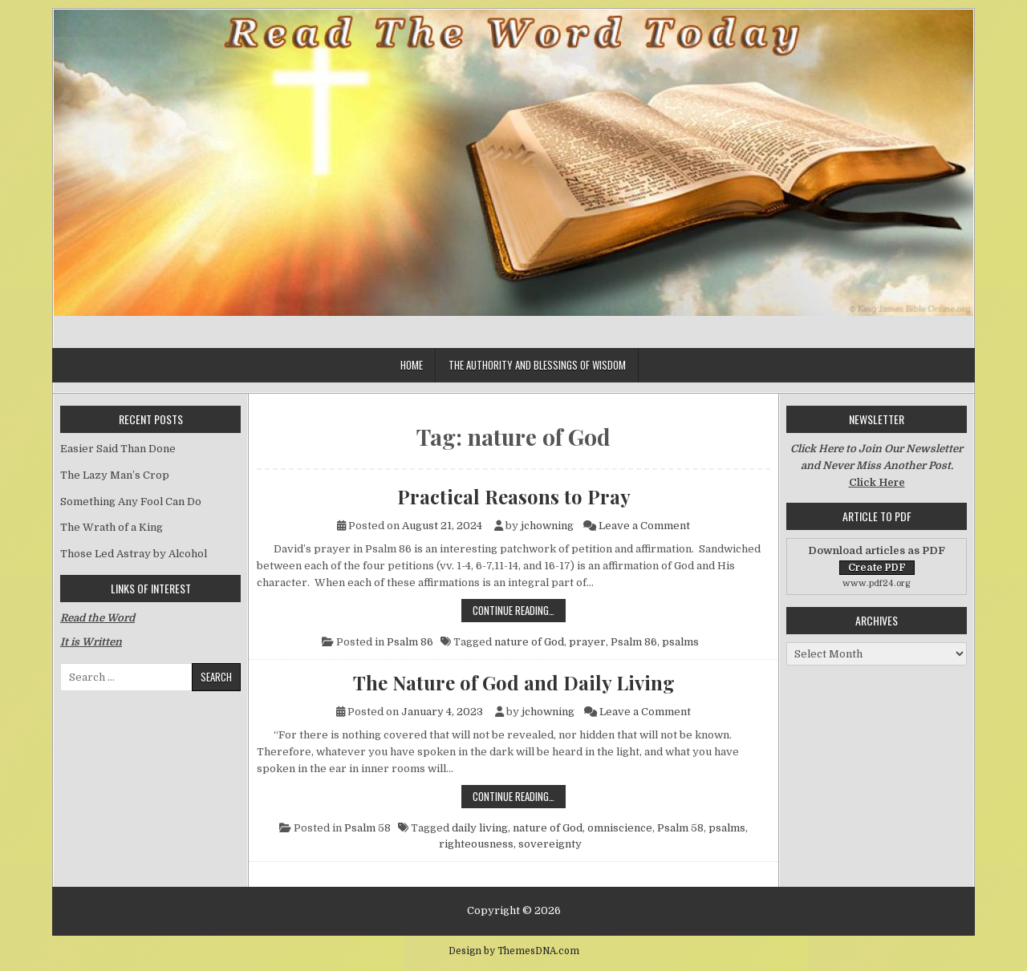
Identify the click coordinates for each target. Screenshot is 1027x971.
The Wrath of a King (111, 527)
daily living (480, 828)
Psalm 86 (410, 642)
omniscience (619, 828)
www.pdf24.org (876, 583)
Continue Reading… (519, 609)
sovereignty (550, 844)
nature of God (529, 642)
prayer (587, 642)
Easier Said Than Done (118, 449)
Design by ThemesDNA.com (514, 951)
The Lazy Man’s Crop (114, 475)
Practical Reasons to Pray (514, 496)
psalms (680, 642)
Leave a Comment (644, 526)
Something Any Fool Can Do (130, 502)
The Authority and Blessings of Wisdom (537, 365)
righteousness (476, 844)
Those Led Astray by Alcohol (133, 554)
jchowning (547, 526)
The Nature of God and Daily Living (514, 682)
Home (411, 365)
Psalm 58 (367, 828)
